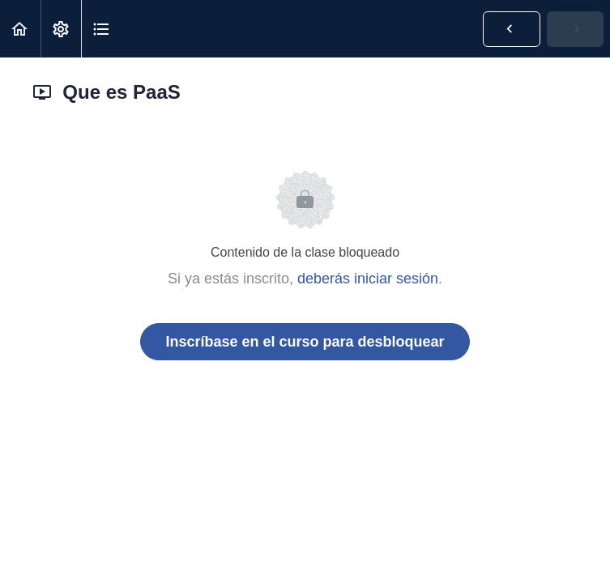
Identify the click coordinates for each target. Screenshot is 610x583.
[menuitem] (61, 28)
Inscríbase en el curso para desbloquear (304, 342)
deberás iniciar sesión (367, 278)
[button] (20, 28)
